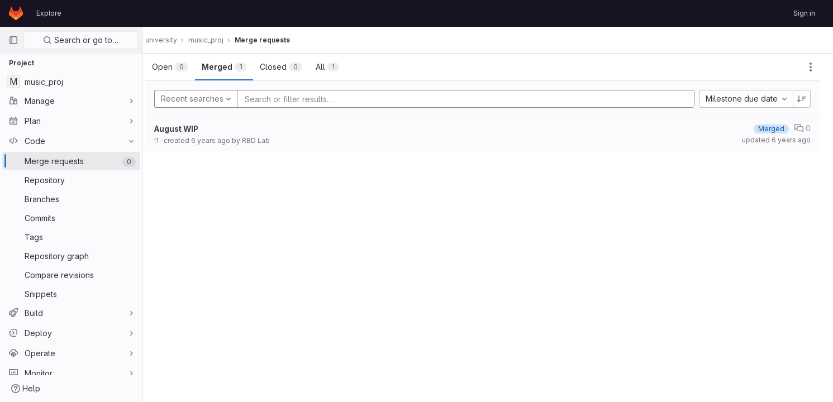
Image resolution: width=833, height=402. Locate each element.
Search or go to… (80, 40)
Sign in (804, 13)
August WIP (187, 128)
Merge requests (273, 40)
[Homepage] (15, 13)
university (172, 40)
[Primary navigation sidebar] (13, 40)
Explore (48, 13)
